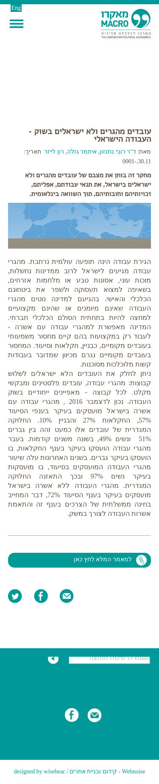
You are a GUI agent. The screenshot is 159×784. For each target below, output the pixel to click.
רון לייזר (54, 151)
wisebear (54, 771)
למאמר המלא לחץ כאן (103, 559)
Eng (16, 8)
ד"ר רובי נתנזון (118, 151)
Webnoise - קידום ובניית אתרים (107, 771)
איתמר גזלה (82, 151)
